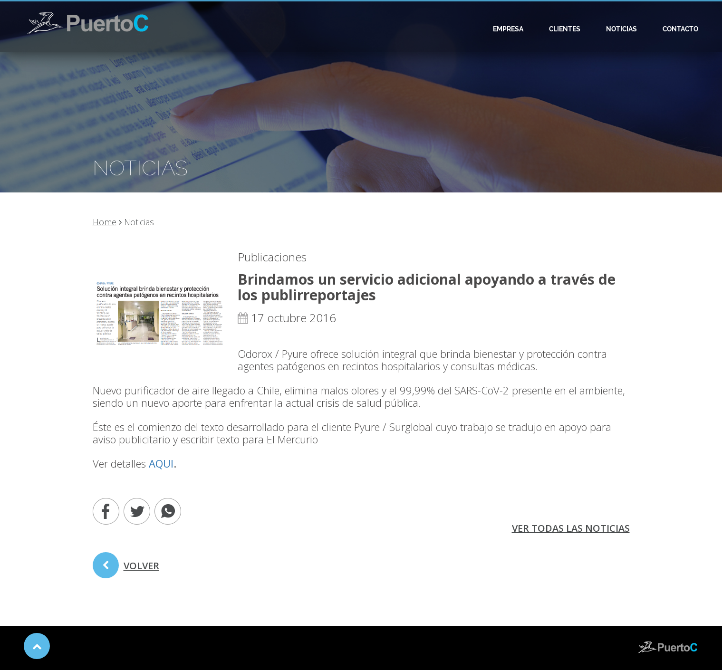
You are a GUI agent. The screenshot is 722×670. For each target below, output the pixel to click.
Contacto (680, 29)
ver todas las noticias (571, 528)
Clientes (564, 29)
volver (126, 568)
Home (104, 222)
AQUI (161, 463)
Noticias (621, 29)
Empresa (508, 29)
